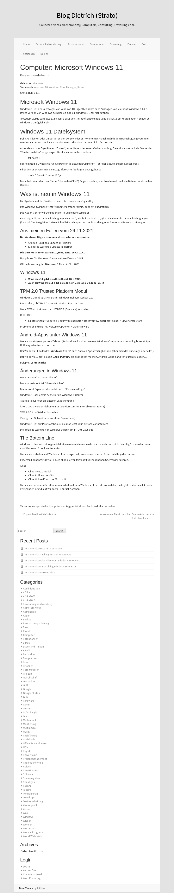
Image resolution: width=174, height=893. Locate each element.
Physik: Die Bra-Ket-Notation (38, 514)
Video (26, 809)
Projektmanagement (35, 758)
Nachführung (30, 735)
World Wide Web (32, 836)
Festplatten (30, 658)
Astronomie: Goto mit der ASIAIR (43, 548)
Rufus (81, 87)
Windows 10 (41, 87)
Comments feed (32, 874)
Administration (31, 588)
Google (27, 689)
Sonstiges (29, 782)
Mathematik (30, 720)
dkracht (44, 75)
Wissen (27, 820)
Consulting (115, 44)
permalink (109, 506)
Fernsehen (29, 654)
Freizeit (27, 673)
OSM (25, 747)
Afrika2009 (29, 596)
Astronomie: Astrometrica (40, 572)
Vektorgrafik (30, 805)
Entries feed (30, 870)
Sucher (27, 786)
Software (28, 774)
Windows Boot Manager (62, 87)
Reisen (45, 54)
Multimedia (29, 728)
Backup (27, 619)
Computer (97, 44)
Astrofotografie (32, 608)
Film (25, 662)
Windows (38, 83)
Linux (26, 716)
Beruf (26, 627)
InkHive (41, 888)
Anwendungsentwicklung (37, 604)
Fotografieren (31, 669)
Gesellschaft (30, 677)
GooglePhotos (31, 693)
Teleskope (29, 797)
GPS (25, 697)
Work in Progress (33, 832)
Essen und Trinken (33, 646)
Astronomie (75, 44)
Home (26, 44)
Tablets (27, 789)
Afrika (26, 592)
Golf (143, 44)
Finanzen (28, 666)
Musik (26, 731)
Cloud (26, 631)
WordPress (29, 828)
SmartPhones (31, 770)
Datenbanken (30, 639)
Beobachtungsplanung (36, 623)
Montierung (29, 724)
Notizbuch (29, 54)
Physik (27, 751)
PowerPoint (30, 755)
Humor (27, 704)
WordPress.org (32, 878)
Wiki (25, 813)
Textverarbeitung (33, 801)
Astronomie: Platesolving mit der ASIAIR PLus (51, 566)
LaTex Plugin (30, 712)
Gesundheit (29, 681)
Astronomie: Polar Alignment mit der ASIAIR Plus (52, 560)
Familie (131, 44)
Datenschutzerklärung (48, 44)
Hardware (28, 700)
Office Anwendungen (35, 743)
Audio (26, 615)
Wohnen (27, 824)
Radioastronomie (33, 762)
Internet (27, 708)
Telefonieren (30, 793)
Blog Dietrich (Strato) (87, 15)
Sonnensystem (31, 778)
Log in (26, 866)
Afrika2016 (29, 600)
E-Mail (26, 642)
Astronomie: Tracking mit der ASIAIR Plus (48, 554)
